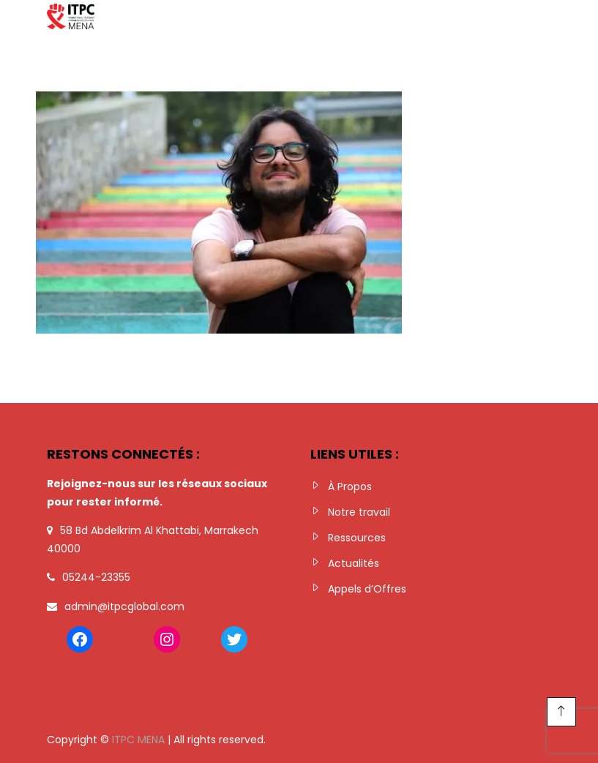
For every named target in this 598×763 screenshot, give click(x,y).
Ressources (357, 537)
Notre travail (359, 512)
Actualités (353, 563)
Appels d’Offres (367, 589)
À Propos (350, 486)
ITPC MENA (138, 739)
